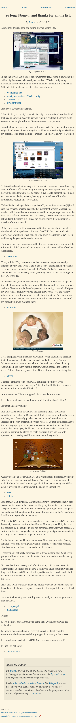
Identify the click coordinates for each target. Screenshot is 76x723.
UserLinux (12, 256)
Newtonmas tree (14, 93)
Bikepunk (53, 683)
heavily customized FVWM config (23, 96)
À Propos (70, 7)
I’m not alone (13, 651)
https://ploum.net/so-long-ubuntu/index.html (19, 713)
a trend (10, 376)
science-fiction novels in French (28, 683)
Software (46, 7)
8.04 (9, 492)
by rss (65, 674)
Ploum (32, 22)
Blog (4, 7)
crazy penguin (13, 606)
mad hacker (12, 609)
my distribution (14, 103)
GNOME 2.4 (13, 99)
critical (10, 496)
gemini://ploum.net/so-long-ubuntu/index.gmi (19, 716)
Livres (23, 7)
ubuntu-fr (11, 307)
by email (55, 674)
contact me (35, 693)
